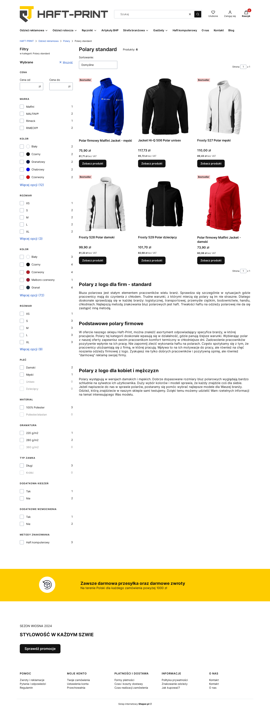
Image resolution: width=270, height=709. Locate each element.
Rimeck (30, 120)
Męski (29, 374)
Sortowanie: (86, 57)
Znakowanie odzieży (175, 683)
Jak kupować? (171, 687)
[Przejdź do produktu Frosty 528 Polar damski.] (105, 204)
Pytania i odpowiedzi (33, 683)
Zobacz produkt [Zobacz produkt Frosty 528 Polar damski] (92, 260)
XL (27, 231)
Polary (66, 41)
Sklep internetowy (133, 703)
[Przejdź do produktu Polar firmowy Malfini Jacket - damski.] (223, 204)
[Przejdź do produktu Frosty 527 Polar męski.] (223, 107)
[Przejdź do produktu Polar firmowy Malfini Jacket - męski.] (105, 107)
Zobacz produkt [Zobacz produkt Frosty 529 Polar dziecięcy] (151, 260)
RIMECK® (32, 128)
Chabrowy (35, 169)
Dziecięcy (32, 388)
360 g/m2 (32, 447)
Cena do (54, 79)
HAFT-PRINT (27, 41)
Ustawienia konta (78, 683)
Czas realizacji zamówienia (131, 687)
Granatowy (35, 162)
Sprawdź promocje (40, 649)
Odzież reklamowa (48, 41)
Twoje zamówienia (78, 680)
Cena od (25, 79)
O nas (212, 687)
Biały (31, 146)
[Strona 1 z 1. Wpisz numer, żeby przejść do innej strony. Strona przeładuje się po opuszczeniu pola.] (243, 67)
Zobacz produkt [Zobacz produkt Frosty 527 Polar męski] (210, 163)
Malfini (30, 106)
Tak (28, 491)
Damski (30, 367)
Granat (33, 287)
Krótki (29, 472)
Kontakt (214, 680)
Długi (29, 465)
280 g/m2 (32, 440)
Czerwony (35, 177)
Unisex (30, 381)
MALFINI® (32, 113)
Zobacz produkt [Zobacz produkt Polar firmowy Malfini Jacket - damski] (210, 260)
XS (28, 203)
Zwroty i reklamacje (32, 680)
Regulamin (26, 687)
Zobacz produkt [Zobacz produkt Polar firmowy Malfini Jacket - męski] (92, 163)
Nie (28, 498)
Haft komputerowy (38, 542)
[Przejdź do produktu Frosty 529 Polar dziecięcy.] (164, 204)
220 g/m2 (32, 433)
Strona (235, 66)
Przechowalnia (76, 687)
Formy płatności (124, 680)
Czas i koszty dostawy (128, 683)
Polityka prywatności (175, 680)
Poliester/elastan (36, 414)
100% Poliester (35, 407)
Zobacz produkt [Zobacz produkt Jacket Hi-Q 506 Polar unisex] (151, 163)
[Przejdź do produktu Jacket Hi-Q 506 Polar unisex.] (164, 107)
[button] (197, 14)
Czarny (33, 154)
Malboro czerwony (40, 280)
